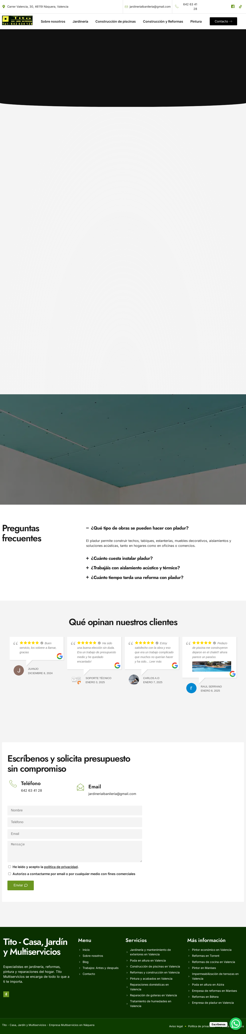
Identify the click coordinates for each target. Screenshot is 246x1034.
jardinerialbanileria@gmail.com (112, 794)
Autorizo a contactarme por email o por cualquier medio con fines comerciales (74, 874)
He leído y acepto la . (46, 867)
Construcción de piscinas (115, 21)
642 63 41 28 (31, 790)
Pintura (196, 21)
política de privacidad (61, 867)
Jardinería (80, 21)
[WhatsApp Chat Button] (236, 1024)
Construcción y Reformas (163, 21)
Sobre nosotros (53, 21)
